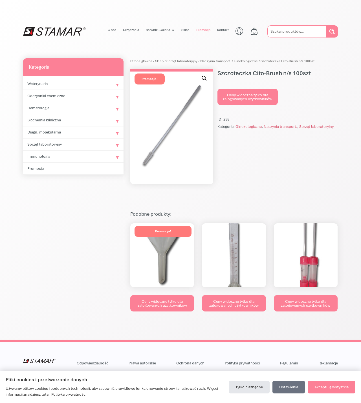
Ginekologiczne (246, 61)
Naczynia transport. (215, 61)
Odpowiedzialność (92, 363)
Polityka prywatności (242, 363)
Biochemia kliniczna (44, 120)
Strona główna (141, 61)
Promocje (203, 30)
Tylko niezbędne (249, 386)
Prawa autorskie (142, 363)
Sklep (185, 30)
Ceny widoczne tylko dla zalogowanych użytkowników (247, 96)
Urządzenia (131, 30)
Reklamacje (328, 363)
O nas (112, 30)
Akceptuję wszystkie (331, 386)
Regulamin (289, 363)
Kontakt (223, 30)
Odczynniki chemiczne (46, 95)
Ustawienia (288, 386)
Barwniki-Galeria (158, 30)
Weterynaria (37, 83)
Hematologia (38, 107)
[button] (204, 78)
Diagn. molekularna (44, 132)
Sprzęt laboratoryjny (44, 144)
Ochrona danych (190, 363)
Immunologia (38, 156)
